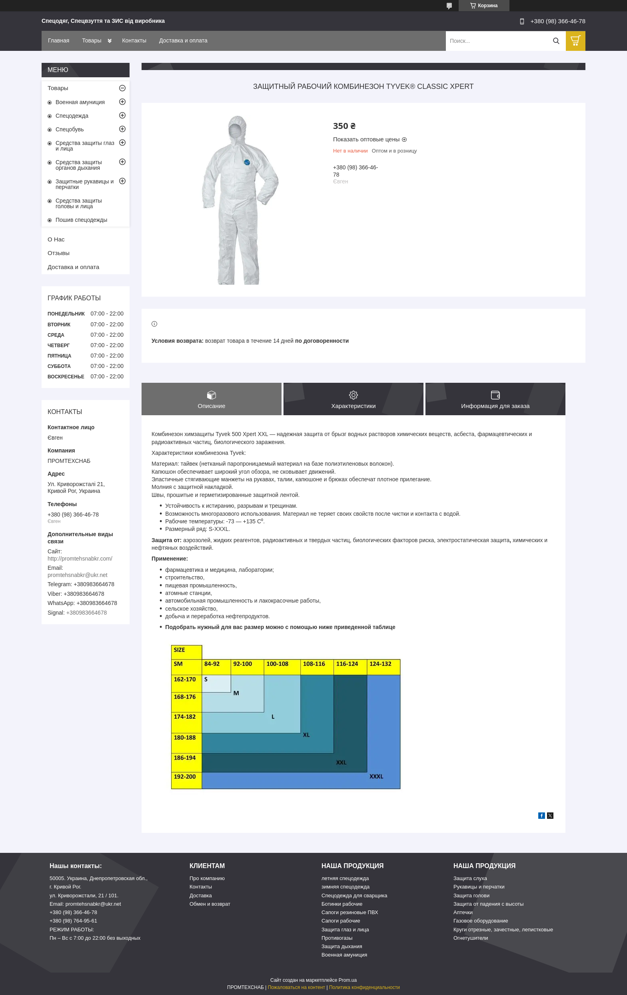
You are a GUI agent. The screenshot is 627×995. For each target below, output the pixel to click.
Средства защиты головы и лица (79, 203)
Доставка (201, 895)
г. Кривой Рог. (65, 887)
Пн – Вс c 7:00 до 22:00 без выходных (95, 938)
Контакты (134, 40)
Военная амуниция (80, 102)
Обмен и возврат (210, 904)
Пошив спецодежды (81, 220)
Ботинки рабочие (342, 904)
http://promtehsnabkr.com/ (80, 558)
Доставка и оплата (183, 40)
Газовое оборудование (480, 921)
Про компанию (207, 878)
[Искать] (556, 41)
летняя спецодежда (345, 878)
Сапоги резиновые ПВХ (349, 912)
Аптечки (463, 912)
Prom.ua (348, 980)
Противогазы (337, 938)
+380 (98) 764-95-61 (73, 921)
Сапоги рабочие (340, 921)
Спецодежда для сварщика (354, 895)
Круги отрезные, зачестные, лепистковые (503, 930)
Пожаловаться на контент (296, 987)
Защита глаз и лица (345, 930)
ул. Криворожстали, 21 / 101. (84, 895)
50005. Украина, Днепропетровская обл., (99, 878)
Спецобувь (70, 129)
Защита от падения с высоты (488, 904)
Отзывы (59, 252)
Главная (58, 40)
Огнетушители (470, 938)
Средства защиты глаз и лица (85, 146)
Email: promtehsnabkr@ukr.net (85, 904)
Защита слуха (470, 878)
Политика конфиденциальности (364, 987)
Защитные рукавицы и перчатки (85, 184)
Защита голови (471, 895)
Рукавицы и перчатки (479, 887)
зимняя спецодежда (345, 887)
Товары (91, 40)
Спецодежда (72, 116)
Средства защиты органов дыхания (79, 165)
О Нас (56, 239)
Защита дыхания (341, 946)
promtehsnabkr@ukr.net (78, 575)
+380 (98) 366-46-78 (73, 912)
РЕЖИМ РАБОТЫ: (72, 930)
